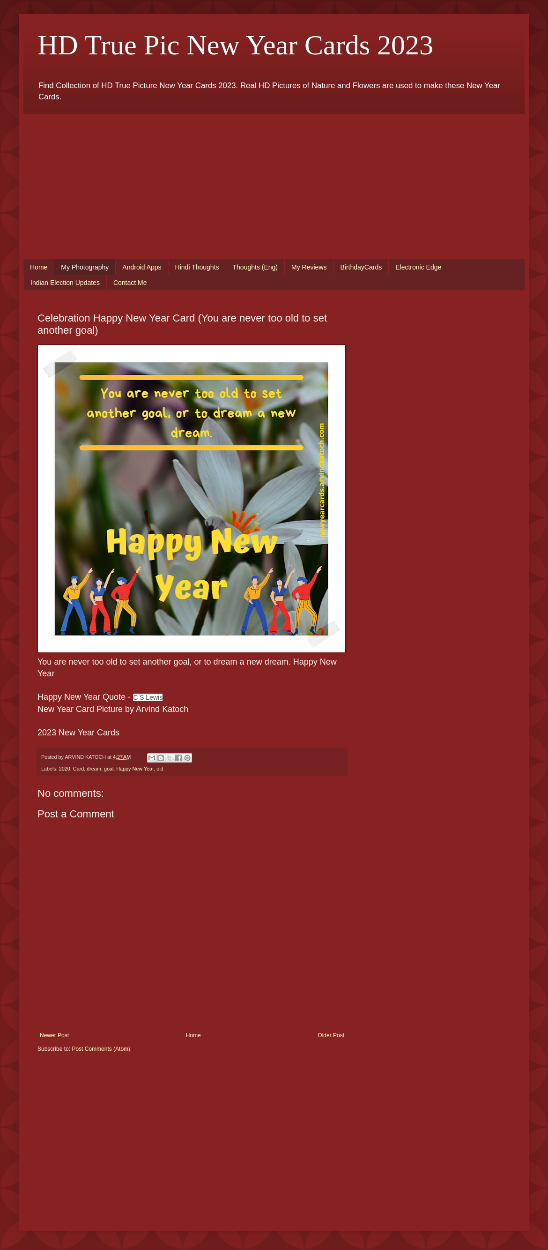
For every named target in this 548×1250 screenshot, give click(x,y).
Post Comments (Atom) (101, 1049)
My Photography (85, 267)
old (159, 768)
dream (94, 768)
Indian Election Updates (65, 282)
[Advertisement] (274, 179)
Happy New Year (135, 768)
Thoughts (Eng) (255, 267)
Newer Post (54, 1035)
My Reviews (308, 267)
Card (78, 768)
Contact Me (130, 282)
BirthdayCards (361, 267)
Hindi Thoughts (197, 267)
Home (38, 267)
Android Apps (141, 267)
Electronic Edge (418, 267)
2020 (64, 768)
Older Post (331, 1035)
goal (108, 768)
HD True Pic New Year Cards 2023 (235, 45)
